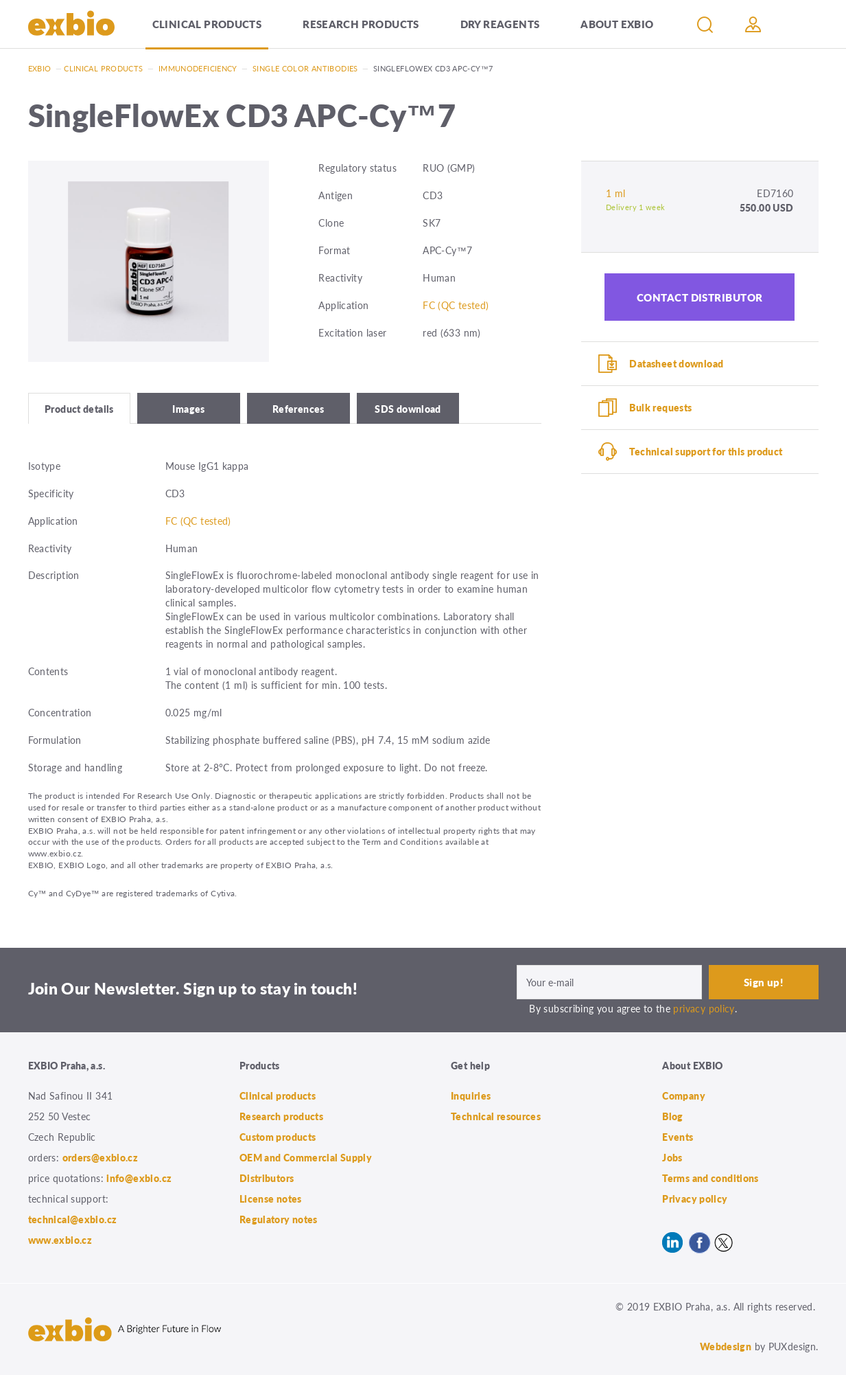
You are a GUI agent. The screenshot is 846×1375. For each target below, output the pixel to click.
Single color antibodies (305, 68)
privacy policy (703, 1008)
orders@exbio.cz (100, 1157)
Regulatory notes (278, 1219)
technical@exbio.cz (72, 1219)
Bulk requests (660, 407)
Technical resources (496, 1116)
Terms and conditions (710, 1178)
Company (683, 1095)
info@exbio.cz (139, 1178)
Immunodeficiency (197, 68)
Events (677, 1137)
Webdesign (725, 1346)
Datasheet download (676, 363)
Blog (672, 1116)
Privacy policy (694, 1198)
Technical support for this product (705, 451)
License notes (270, 1198)
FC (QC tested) (456, 305)
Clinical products (206, 23)
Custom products (277, 1137)
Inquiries (471, 1095)
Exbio (39, 68)
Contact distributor (700, 297)
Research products (361, 23)
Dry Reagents (500, 23)
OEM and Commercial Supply (306, 1157)
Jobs (672, 1157)
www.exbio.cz (60, 1240)
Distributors (266, 1178)
